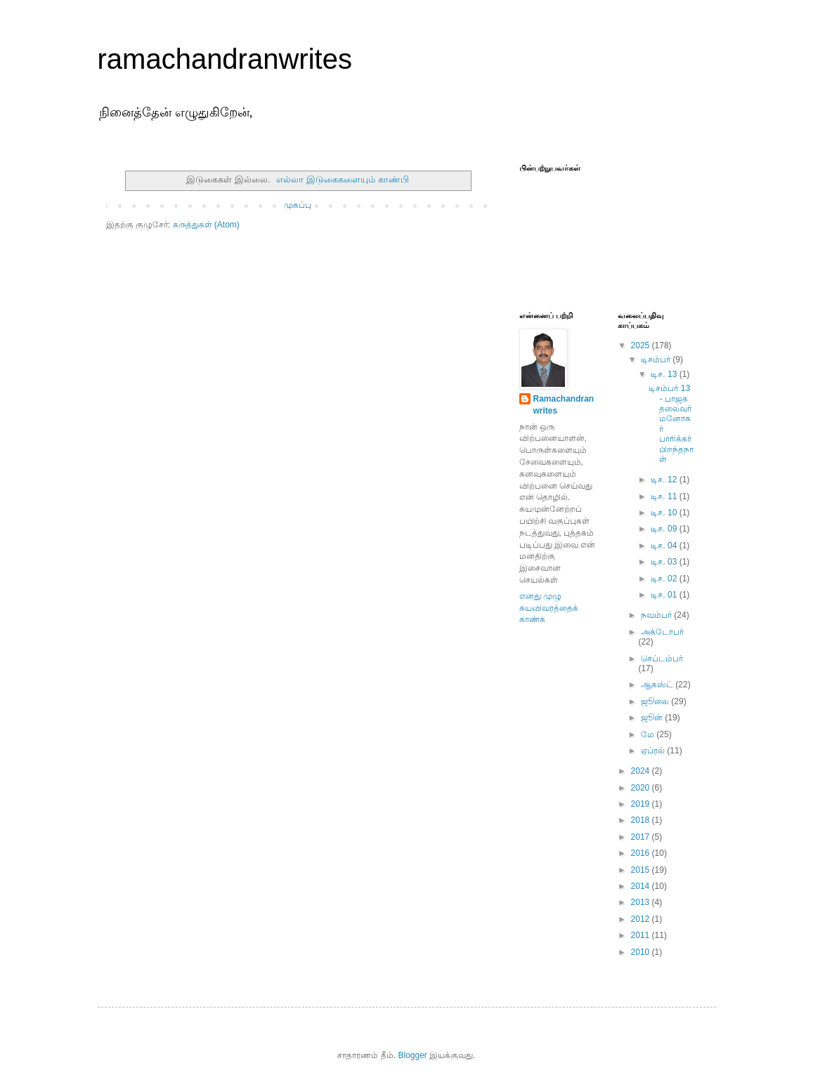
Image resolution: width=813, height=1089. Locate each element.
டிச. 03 (665, 562)
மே (648, 734)
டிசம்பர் (656, 359)
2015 (641, 870)
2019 (641, 804)
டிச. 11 (665, 496)
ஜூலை (656, 701)
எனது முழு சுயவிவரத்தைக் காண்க (548, 608)
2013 (641, 902)
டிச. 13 (665, 374)
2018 (641, 820)
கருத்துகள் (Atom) (206, 225)
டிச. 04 (665, 545)
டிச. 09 (665, 529)
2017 (641, 837)
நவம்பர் (657, 615)
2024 (641, 771)
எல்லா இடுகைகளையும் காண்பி (342, 179)
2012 (641, 919)
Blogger (412, 1055)
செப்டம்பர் (662, 659)
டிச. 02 (665, 578)
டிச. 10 (665, 512)
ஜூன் (653, 717)
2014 (641, 886)
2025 (641, 345)
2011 (641, 935)
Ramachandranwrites (563, 405)
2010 (641, 952)
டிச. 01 (665, 595)
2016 (641, 853)
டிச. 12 (665, 479)
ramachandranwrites (225, 59)
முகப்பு (297, 205)
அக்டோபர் (662, 632)
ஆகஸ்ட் (658, 684)
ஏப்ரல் (654, 750)
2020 (641, 788)
